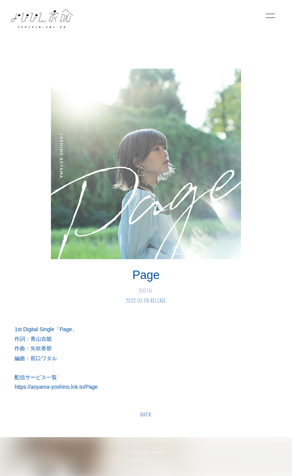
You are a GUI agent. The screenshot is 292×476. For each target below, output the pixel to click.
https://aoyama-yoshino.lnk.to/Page (56, 387)
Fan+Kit (158, 452)
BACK (146, 415)
